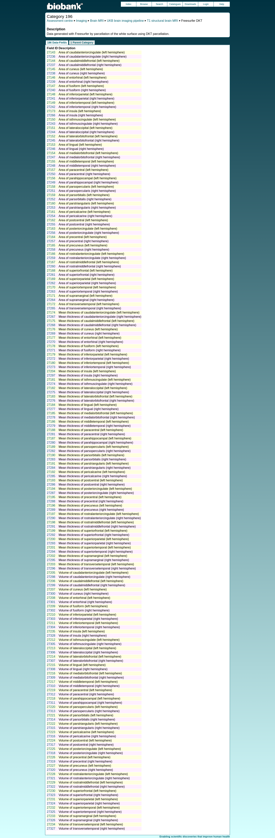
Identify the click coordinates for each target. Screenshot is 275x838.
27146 (51, 77)
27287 (51, 493)
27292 (51, 534)
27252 (51, 199)
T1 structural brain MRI (162, 20)
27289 (51, 509)
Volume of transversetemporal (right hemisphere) (92, 828)
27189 (51, 446)
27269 (51, 333)
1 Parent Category (81, 42)
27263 (51, 291)
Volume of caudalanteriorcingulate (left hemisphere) (94, 572)
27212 (51, 639)
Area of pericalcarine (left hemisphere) (84, 211)
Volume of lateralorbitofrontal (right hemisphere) (91, 660)
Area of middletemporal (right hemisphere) (87, 165)
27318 (51, 753)
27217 (51, 681)
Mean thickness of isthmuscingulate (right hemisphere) (96, 383)
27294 (51, 551)
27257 (51, 241)
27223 (51, 732)
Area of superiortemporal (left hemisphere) (87, 287)
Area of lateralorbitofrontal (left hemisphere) (88, 136)
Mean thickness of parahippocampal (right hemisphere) (96, 442)
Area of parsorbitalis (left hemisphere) (84, 195)
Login (206, 4)
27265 (51, 308)
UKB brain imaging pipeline (125, 20)
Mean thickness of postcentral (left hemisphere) (91, 480)
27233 (51, 816)
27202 (51, 555)
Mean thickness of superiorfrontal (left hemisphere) (93, 530)
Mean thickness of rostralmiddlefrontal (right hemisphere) (97, 526)
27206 (51, 581)
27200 (51, 539)
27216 (51, 673)
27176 (51, 329)
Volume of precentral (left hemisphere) (84, 757)
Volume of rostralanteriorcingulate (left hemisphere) (93, 774)
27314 (51, 719)
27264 (51, 300)
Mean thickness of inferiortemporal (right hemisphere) (95, 367)
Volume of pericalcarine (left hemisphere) (86, 732)
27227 (51, 765)
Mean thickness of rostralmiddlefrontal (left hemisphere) (96, 522)
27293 (51, 543)
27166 (51, 253)
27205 (51, 572)
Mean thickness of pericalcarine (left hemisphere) (92, 472)
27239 (51, 81)
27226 (51, 757)
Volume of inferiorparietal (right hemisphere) (88, 618)
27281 (51, 434)
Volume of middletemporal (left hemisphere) (88, 681)
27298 (51, 576)
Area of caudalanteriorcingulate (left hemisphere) (92, 52)
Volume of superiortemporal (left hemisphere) (89, 807)
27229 (51, 782)
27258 (51, 249)
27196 (51, 505)
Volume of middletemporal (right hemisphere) (89, 686)
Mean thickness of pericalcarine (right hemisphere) (93, 476)
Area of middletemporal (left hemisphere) (86, 161)
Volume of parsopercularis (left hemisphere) (88, 707)
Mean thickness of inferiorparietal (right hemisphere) (94, 358)
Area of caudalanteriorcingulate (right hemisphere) (93, 56)
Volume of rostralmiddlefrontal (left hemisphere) (91, 782)
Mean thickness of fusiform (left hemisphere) (89, 346)
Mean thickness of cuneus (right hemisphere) (89, 333)
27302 (51, 610)
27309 (51, 677)
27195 (51, 497)
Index (128, 4)
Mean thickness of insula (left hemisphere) (87, 371)
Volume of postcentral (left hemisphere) (85, 740)
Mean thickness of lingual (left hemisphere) (88, 404)
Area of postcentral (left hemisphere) (83, 220)
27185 (51, 413)
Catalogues (175, 4)
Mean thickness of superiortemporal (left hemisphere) (95, 547)
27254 (51, 216)
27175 (51, 320)
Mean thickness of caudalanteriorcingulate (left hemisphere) (99, 312)
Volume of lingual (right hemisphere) (83, 669)
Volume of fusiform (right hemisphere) (84, 610)
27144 (51, 60)
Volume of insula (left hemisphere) (82, 631)
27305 (51, 644)
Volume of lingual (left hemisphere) (82, 665)
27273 (51, 367)
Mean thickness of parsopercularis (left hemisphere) (94, 446)
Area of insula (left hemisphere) (80, 111)
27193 (51, 480)
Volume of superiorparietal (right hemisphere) (89, 803)
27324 (51, 803)
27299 (51, 585)
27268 (51, 325)
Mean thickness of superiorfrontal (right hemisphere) (94, 534)
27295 (51, 560)
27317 (51, 744)
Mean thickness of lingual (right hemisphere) (89, 409)
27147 (51, 86)
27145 (51, 69)
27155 (51, 161)
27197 (51, 514)
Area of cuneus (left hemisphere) (81, 69)
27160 (51, 203)
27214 (51, 656)
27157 (51, 169)
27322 (51, 786)
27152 (51, 136)
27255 (51, 224)
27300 (51, 593)
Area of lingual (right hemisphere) (81, 148)
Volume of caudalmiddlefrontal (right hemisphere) (92, 585)
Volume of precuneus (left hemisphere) (85, 765)
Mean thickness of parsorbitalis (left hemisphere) (91, 455)
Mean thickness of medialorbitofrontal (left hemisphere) (96, 413)
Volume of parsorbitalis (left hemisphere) (86, 715)
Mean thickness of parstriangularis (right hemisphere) (95, 467)
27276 (51, 400)
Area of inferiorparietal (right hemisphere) (86, 98)
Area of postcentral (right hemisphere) (84, 224)
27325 (51, 811)
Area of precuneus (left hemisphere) (83, 245)
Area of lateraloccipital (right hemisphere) (86, 132)
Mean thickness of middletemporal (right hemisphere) (95, 425)
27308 (51, 669)
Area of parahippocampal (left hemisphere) (87, 178)
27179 (51, 354)
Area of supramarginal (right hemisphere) (86, 300)
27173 (51, 111)
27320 (51, 769)
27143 (51, 52)
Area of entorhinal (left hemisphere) (83, 77)
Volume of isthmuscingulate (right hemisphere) (90, 644)
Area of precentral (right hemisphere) (83, 241)
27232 (51, 807)
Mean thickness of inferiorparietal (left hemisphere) (93, 354)
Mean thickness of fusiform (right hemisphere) (90, 350)
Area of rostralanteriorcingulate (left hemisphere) (91, 253)
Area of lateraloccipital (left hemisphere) (85, 127)
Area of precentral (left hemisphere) (83, 237)
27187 (51, 438)
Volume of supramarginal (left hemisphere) (87, 816)
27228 (51, 774)
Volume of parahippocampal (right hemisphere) (90, 702)
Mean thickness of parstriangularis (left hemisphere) (94, 463)
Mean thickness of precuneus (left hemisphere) (90, 505)
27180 (51, 362)
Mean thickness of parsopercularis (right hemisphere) (95, 451)
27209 (51, 606)
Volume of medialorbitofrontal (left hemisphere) (90, 673)
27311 (51, 702)
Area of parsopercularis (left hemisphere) (86, 186)
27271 (51, 350)
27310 (51, 686)
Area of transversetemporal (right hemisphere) (90, 308)
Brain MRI (97, 20)
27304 (51, 627)
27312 (51, 694)
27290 (51, 518)
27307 (51, 660)
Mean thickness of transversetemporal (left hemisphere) (96, 564)
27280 (51, 442)
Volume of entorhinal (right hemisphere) (85, 602)
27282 (51, 451)
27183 (51, 396)
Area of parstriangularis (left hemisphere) (86, 203)
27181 (51, 379)
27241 (51, 98)
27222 (51, 723)
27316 (51, 736)
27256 (51, 232)
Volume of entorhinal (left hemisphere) (84, 597)
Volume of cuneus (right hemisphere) (83, 593)
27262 (51, 283)
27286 (51, 484)
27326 (51, 820)
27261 (51, 274)
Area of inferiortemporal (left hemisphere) (86, 102)
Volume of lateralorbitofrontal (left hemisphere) (90, 656)
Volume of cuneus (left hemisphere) (83, 589)
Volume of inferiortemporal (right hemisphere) (89, 627)
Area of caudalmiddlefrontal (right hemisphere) (90, 65)
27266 (51, 115)
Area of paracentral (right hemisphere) (84, 174)
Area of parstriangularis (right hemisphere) (87, 207)
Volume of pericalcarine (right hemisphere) (87, 736)
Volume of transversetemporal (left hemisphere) (91, 824)
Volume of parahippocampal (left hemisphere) (89, 698)
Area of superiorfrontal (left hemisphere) (86, 270)
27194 (51, 488)
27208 (51, 597)
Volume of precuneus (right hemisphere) (86, 769)
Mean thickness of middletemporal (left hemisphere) (94, 421)
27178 (51, 346)
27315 (51, 727)
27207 (51, 589)
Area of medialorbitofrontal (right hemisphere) (89, 157)
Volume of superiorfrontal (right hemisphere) (88, 795)
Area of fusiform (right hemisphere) (82, 90)
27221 (51, 715)
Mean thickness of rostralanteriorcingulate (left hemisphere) (99, 514)
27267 (51, 316)
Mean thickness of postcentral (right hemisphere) (92, 484)
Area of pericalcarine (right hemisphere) (85, 216)
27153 (51, 144)
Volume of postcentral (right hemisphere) (86, 744)
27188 (51, 430)
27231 (51, 799)
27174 (51, 312)
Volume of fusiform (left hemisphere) (83, 606)
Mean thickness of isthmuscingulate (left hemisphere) (95, 379)
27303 (51, 618)
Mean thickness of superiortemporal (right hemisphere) (96, 551)
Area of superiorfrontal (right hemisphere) (87, 274)
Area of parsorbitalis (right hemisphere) (85, 199)
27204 (51, 371)
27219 (51, 690)
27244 (51, 132)
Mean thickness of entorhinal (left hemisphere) (90, 337)
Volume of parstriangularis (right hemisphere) (89, 727)
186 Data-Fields (57, 42)
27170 (51, 287)
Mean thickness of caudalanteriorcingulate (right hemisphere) (100, 316)
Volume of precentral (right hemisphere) (85, 761)
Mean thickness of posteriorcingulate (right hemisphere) (96, 493)
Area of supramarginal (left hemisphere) (85, 295)
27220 (51, 707)
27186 (51, 421)
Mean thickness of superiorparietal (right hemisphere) (95, 543)
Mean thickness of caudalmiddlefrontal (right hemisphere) (97, 325)
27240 (51, 90)
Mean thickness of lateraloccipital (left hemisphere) (93, 388)
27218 (51, 698)
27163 (51, 228)
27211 (51, 623)
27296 (51, 568)
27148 (51, 94)
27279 (51, 425)
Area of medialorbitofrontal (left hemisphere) (88, 153)
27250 (51, 174)
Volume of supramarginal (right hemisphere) (88, 820)
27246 (51, 148)
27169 (51, 279)
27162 (51, 220)
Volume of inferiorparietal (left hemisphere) (87, 614)
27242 (51, 107)
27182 (51, 388)
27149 (51, 102)
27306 (51, 652)
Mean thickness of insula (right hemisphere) (88, 375)
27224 (51, 740)
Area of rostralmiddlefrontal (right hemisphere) (90, 266)
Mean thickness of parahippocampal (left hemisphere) (95, 438)
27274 (51, 383)
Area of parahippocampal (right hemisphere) (88, 182)
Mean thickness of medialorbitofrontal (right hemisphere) (97, 417)
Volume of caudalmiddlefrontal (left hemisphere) (91, 581)
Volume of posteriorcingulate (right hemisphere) (91, 753)
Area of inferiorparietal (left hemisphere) (85, 94)
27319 (51, 761)
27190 (51, 455)
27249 (51, 182)
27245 (51, 140)
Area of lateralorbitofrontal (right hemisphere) (89, 140)
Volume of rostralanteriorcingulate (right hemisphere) (94, 778)
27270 (51, 341)
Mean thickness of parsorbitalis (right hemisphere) (92, 459)
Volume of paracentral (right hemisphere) (86, 694)
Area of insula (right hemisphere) (81, 115)
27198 (51, 522)
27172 (51, 304)
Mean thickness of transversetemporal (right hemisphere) (97, 568)
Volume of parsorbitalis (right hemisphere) (87, 719)
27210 (51, 614)
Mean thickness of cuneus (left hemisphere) (88, 329)
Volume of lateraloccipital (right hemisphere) (88, 652)
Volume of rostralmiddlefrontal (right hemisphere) (92, 786)
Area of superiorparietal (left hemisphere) (86, 279)
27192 (51, 472)
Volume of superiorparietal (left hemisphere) (88, 799)
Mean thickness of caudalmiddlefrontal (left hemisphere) (96, 320)
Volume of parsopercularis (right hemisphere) (89, 711)
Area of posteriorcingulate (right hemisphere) (89, 232)
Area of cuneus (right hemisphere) (82, 73)
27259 (51, 258)
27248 (51, 165)
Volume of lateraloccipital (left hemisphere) (87, 648)
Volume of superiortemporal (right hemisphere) (90, 811)
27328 (51, 635)
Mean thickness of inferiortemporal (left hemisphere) (94, 362)
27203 (51, 564)
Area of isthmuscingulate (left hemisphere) (87, 119)
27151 (51, 127)
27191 (51, 463)
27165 (51, 245)
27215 (51, 665)
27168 (51, 270)
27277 (51, 409)
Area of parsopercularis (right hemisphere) (87, 190)
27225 (51, 748)
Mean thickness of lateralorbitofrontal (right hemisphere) (96, 400)
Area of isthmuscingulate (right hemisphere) (88, 123)
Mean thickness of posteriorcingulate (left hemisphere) (95, 488)
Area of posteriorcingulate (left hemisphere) (88, 228)
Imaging (81, 20)
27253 (51, 207)
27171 (51, 295)
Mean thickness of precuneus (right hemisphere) (91, 509)
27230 (51, 790)
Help (221, 4)
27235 (51, 631)
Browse (144, 4)
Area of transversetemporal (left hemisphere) (89, 304)
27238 (51, 73)
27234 (51, 824)
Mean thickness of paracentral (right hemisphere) (92, 434)
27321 (51, 778)
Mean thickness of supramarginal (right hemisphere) (94, 560)
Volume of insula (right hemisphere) (83, 635)
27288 (51, 501)
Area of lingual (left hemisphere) (80, 144)
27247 (51, 157)
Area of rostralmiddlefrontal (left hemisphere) (89, 262)
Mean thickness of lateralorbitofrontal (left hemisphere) (95, 396)
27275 (51, 392)
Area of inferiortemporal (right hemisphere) (87, 107)
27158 (51, 186)
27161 (51, 211)
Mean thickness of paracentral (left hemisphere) (91, 430)
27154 (51, 153)
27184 (51, 404)
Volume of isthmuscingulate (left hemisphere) (89, 639)
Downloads (190, 4)
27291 (51, 526)
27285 (51, 476)
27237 (51, 65)
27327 (51, 828)
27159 (51, 195)
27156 (51, 178)
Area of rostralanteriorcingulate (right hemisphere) (92, 258)
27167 (51, 262)
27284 (51, 467)
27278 (51, 417)
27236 (51, 56)
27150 (51, 119)
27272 (51, 358)
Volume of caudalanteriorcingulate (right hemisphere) (94, 576)
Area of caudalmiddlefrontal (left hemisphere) (89, 60)
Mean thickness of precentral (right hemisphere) (91, 501)
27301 (51, 602)
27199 (51, 530)
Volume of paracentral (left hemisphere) (85, 690)
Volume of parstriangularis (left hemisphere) (88, 723)
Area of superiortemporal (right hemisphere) (88, 291)
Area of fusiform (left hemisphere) (81, 86)
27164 (51, 237)
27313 (51, 711)
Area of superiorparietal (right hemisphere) (87, 283)
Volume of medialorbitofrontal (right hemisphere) (91, 677)
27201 (51, 547)
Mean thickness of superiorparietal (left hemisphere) (94, 539)
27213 (51, 648)
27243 (51, 123)
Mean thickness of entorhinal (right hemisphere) (91, 341)
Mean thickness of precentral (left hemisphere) (90, 497)
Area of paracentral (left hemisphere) (83, 169)
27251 (51, 190)
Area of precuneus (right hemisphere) (84, 249)
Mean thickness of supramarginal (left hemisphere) (93, 555)
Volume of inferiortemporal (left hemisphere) (88, 623)
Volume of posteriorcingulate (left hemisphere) (90, 748)
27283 (51, 459)
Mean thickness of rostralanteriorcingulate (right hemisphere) (100, 518)
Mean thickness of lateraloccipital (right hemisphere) (94, 392)
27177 (51, 337)
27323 (51, 795)
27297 (51, 375)
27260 (51, 266)
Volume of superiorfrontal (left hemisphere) (87, 790)
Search (159, 4)
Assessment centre (60, 20)
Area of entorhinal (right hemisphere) (83, 81)
